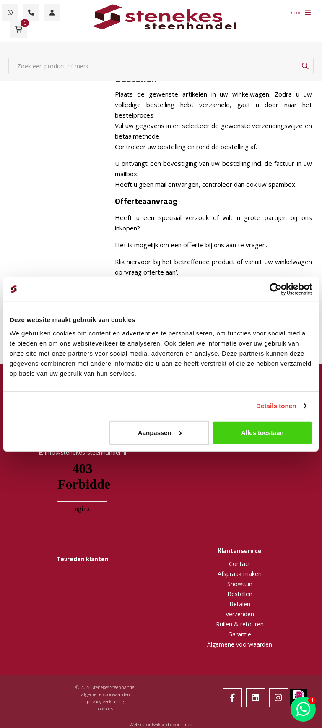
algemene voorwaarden (105, 694)
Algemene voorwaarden (239, 644)
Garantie (239, 634)
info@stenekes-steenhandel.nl (85, 452)
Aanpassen (160, 432)
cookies (105, 708)
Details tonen (276, 405)
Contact (239, 564)
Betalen (239, 604)
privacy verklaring (105, 701)
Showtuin (239, 584)
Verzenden (240, 614)
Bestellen (239, 594)
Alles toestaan (262, 432)
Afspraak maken (240, 574)
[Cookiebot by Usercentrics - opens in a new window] (275, 289)
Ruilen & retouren (240, 624)
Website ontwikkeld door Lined (161, 724)
